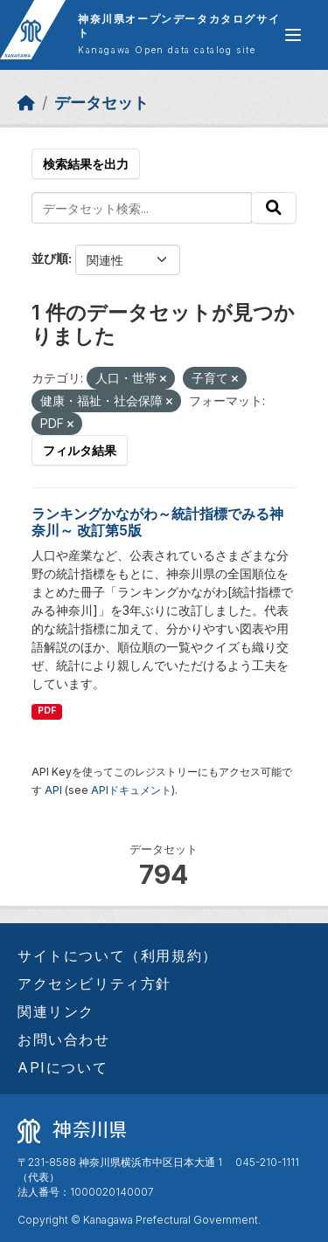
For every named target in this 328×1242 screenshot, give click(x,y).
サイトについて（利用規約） (117, 955)
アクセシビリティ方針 (94, 983)
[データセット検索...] (141, 208)
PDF (47, 710)
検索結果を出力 (86, 163)
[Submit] (274, 208)
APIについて (62, 1067)
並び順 (49, 258)
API (53, 790)
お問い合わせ (63, 1039)
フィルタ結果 (79, 450)
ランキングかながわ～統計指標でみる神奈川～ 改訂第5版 (157, 522)
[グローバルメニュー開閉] (293, 35)
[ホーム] (26, 102)
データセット (101, 102)
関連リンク (55, 1011)
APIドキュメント (131, 790)
